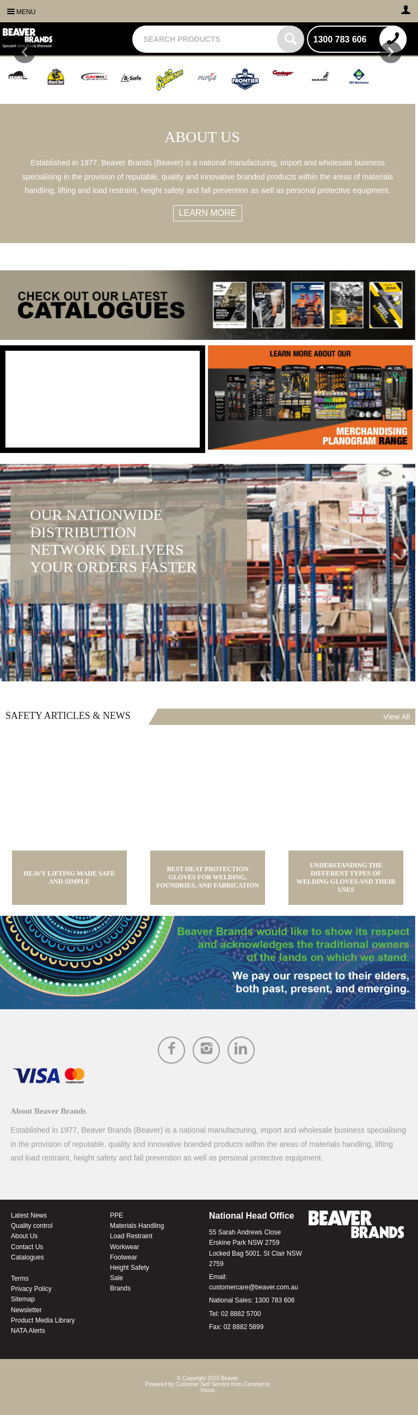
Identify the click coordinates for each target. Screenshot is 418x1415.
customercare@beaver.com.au (253, 1287)
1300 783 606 (274, 1300)
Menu (25, 12)
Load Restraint (131, 1236)
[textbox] (205, 39)
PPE (116, 1215)
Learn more (208, 213)
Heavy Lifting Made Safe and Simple (69, 877)
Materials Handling (137, 1226)
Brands (120, 1288)
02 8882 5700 (241, 1314)
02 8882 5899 (243, 1327)
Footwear (123, 1257)
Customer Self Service (202, 1384)
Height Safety (129, 1267)
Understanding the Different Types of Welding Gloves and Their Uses (346, 877)
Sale (116, 1278)
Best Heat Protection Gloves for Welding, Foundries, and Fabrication (207, 877)
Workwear (124, 1247)
